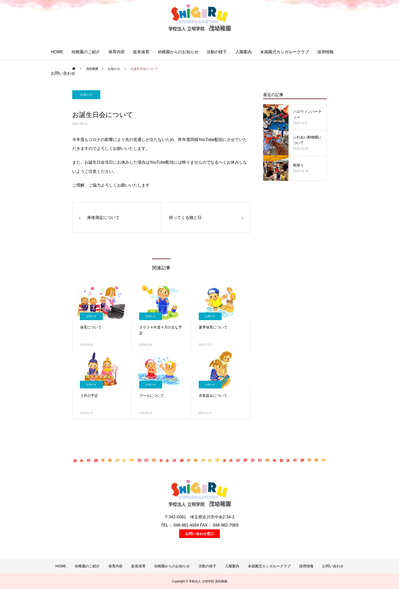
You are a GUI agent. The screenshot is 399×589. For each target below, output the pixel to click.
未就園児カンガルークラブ (284, 52)
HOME (57, 52)
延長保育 (141, 52)
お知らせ (86, 94)
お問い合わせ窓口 (199, 534)
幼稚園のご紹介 (86, 52)
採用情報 (325, 52)
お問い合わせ (63, 73)
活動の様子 (217, 52)
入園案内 (243, 52)
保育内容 (116, 52)
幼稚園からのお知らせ (178, 52)
